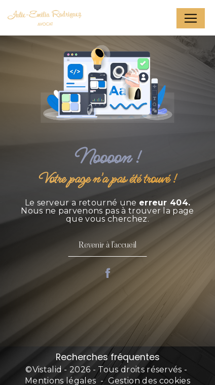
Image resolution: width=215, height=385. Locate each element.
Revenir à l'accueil (107, 245)
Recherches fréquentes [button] (108, 357)
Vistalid (47, 369)
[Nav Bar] (190, 18)
